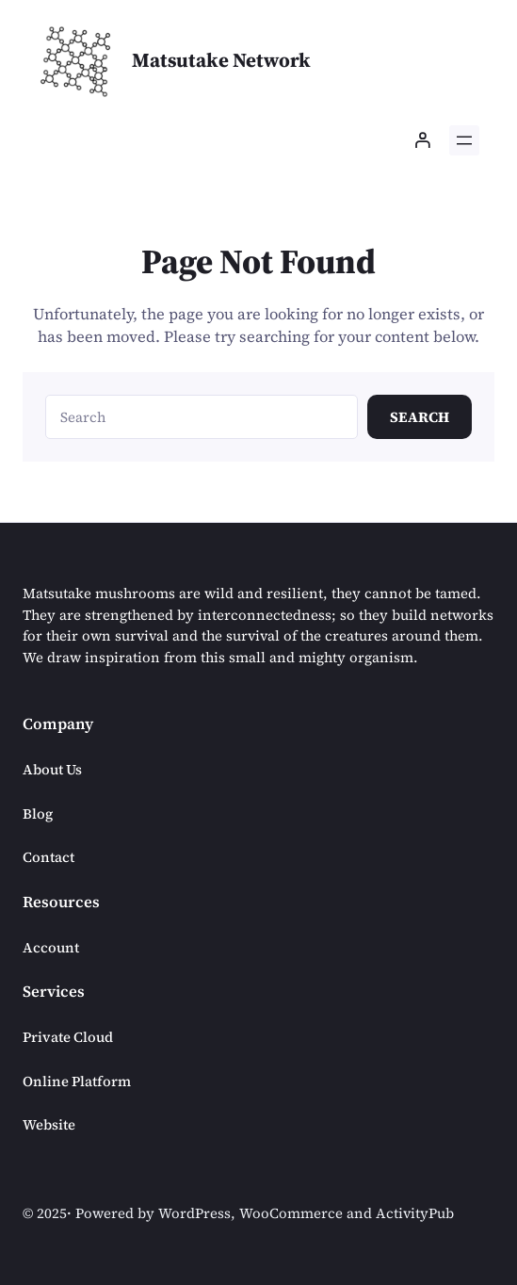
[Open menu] (464, 140)
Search (419, 417)
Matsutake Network (221, 59)
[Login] (422, 140)
